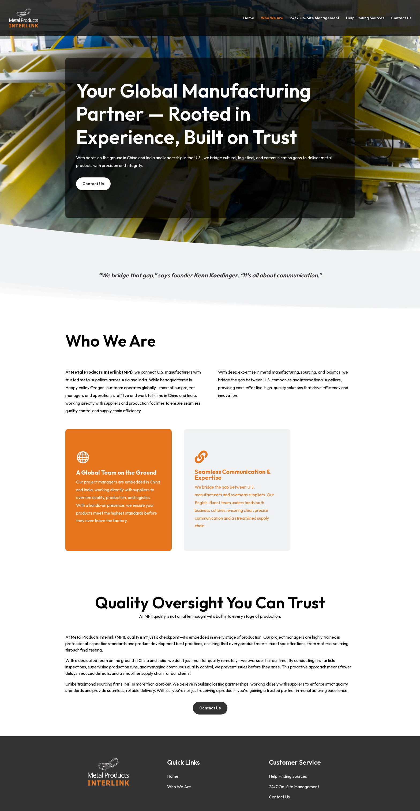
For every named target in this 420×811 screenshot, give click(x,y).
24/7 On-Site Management (314, 18)
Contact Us (401, 18)
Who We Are (272, 18)
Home (248, 18)
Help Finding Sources (365, 18)
